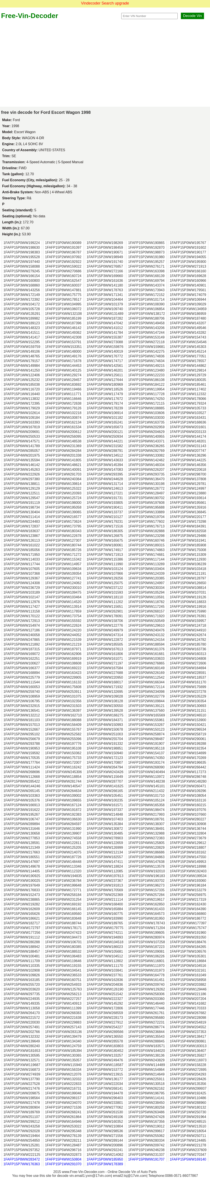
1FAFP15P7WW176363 (21, 1164)
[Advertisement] (40, 63)
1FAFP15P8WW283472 (21, 1159)
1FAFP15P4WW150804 (63, 1159)
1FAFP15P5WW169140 (188, 1159)
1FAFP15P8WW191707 (146, 1159)
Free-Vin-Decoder (29, 16)
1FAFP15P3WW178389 (105, 1164)
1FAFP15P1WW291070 (63, 1164)
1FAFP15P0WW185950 (105, 1159)
